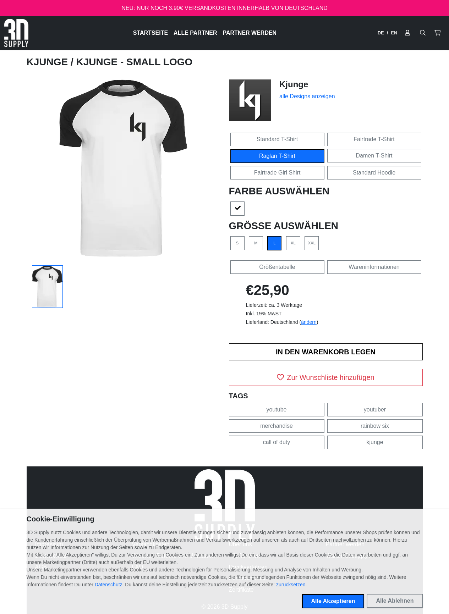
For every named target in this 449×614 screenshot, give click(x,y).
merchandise (276, 426)
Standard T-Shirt (277, 139)
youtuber (375, 409)
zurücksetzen (290, 584)
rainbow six (375, 426)
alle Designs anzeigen (307, 96)
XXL (312, 243)
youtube (277, 409)
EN (394, 32)
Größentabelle (277, 267)
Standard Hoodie (374, 173)
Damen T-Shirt (374, 156)
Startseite (150, 33)
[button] (437, 33)
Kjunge (49, 61)
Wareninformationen (374, 267)
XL (293, 243)
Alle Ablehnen (395, 601)
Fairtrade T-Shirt (374, 139)
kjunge (374, 442)
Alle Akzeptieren (333, 601)
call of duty (276, 442)
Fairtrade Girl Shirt (277, 173)
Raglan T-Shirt (277, 156)
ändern (309, 322)
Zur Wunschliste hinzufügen (325, 377)
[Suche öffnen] (423, 33)
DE (381, 32)
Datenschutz (108, 584)
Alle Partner (195, 33)
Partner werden (249, 33)
